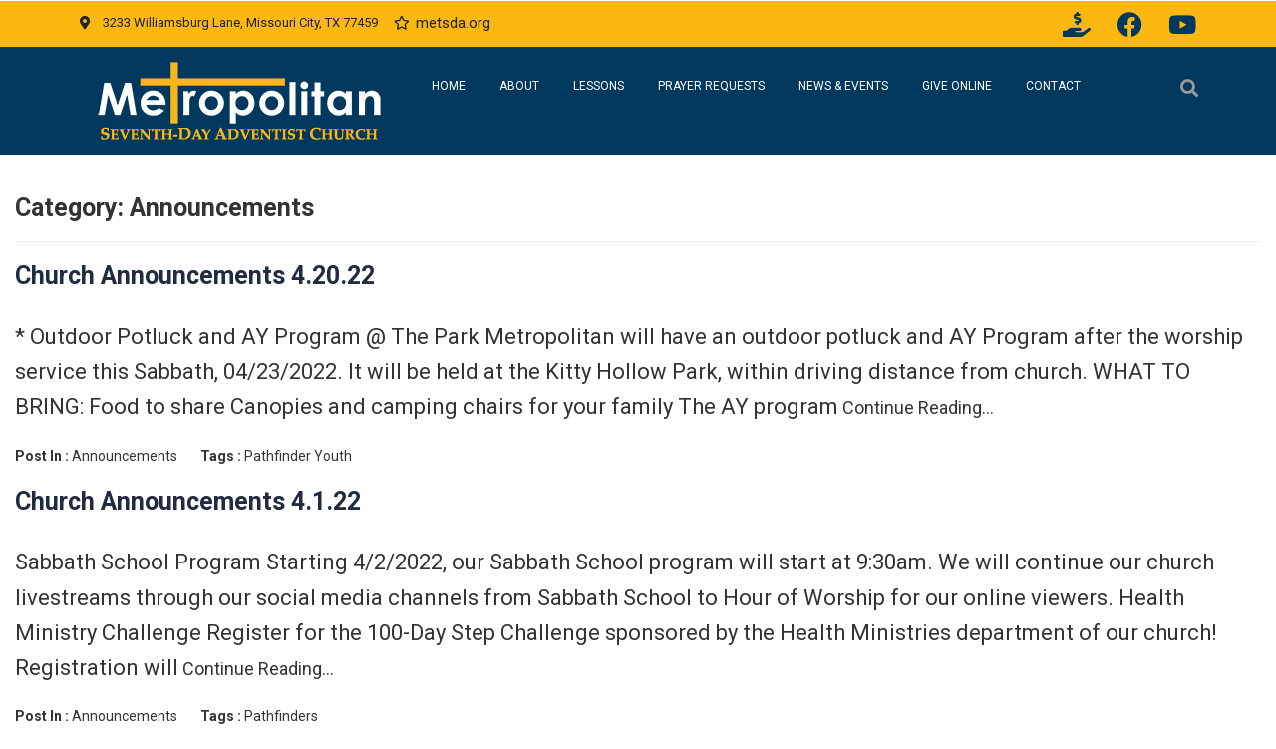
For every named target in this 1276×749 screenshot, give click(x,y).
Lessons (598, 86)
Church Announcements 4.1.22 (188, 501)
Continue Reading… (916, 407)
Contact (1053, 86)
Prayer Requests (711, 86)
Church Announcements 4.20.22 (195, 275)
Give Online (957, 86)
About (519, 86)
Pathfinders (281, 716)
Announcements (124, 456)
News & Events (843, 86)
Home (449, 86)
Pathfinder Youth (298, 456)
